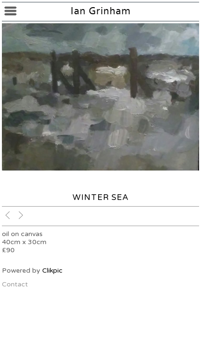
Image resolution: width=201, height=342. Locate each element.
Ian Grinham (101, 11)
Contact (15, 284)
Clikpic (52, 270)
